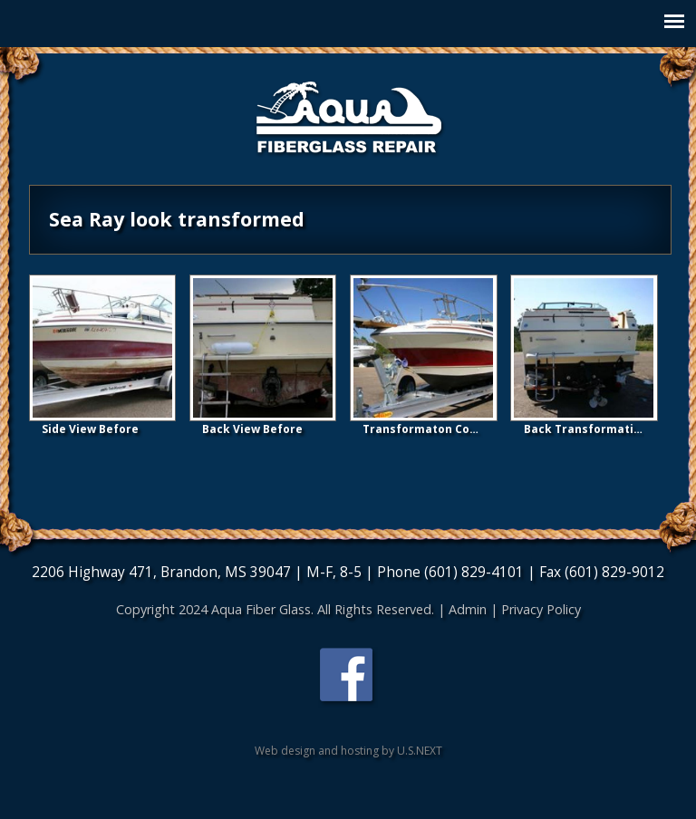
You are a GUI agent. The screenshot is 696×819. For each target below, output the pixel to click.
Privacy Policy (541, 609)
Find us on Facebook (348, 677)
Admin (468, 609)
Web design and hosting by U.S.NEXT (348, 750)
